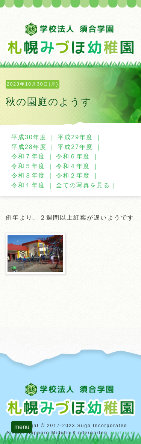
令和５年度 (28, 166)
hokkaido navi (92, 439)
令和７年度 (28, 156)
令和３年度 (28, 175)
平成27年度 (75, 147)
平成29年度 (75, 137)
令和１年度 (28, 185)
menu (21, 427)
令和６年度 (73, 156)
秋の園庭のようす (49, 101)
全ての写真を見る (83, 185)
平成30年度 (29, 137)
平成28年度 (29, 147)
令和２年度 (73, 175)
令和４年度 (73, 166)
